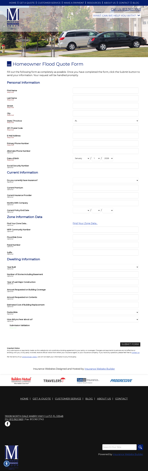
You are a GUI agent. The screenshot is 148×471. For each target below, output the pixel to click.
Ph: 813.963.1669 (14, 419)
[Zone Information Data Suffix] (105, 252)
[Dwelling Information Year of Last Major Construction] (105, 282)
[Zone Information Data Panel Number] (105, 245)
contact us (135, 353)
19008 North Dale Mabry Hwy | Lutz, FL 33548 (34, 416)
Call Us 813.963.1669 (126, 9)
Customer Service (68, 398)
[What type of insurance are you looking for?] (117, 15)
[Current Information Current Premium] (105, 188)
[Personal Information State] (105, 121)
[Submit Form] (130, 344)
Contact (121, 398)
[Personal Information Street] (105, 106)
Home (24, 398)
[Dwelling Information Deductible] (105, 312)
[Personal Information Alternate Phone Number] (105, 151)
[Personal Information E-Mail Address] (105, 136)
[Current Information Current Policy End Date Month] (81, 210)
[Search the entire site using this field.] (119, 447)
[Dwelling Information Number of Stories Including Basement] (105, 274)
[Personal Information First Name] (105, 90)
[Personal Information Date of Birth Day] (96, 158)
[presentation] (31, 334)
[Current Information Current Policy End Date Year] (107, 210)
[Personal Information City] (105, 113)
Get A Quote (42, 398)
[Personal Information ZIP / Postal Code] (105, 128)
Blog (89, 398)
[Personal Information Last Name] (105, 98)
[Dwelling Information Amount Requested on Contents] (105, 297)
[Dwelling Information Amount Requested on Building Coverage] (105, 290)
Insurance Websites (44, 369)
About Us (104, 398)
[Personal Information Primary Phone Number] (105, 143)
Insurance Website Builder (100, 369)
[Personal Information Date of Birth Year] (107, 158)
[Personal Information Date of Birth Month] (81, 158)
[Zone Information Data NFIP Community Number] (105, 230)
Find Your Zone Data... (85, 223)
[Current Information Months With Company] (105, 203)
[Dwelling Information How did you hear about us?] (105, 319)
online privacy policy (29, 357)
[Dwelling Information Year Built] (105, 267)
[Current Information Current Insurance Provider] (105, 195)
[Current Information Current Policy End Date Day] (96, 210)
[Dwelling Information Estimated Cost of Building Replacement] (105, 305)
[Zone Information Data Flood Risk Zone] (105, 237)
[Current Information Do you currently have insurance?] (105, 180)
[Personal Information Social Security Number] (105, 166)
